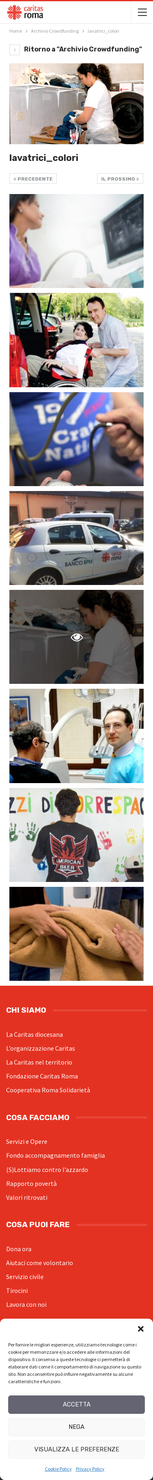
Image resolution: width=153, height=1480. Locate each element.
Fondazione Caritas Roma (42, 1076)
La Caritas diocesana (34, 1034)
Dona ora (18, 1249)
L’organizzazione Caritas (40, 1048)
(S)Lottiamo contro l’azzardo (47, 1169)
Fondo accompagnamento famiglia (55, 1155)
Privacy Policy (90, 1469)
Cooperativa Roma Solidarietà (48, 1090)
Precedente (33, 179)
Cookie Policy (58, 1469)
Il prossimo (120, 179)
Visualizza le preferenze (76, 1449)
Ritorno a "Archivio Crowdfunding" (75, 49)
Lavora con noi (26, 1304)
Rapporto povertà (31, 1183)
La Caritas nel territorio (39, 1062)
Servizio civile (25, 1276)
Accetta (77, 1404)
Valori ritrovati (26, 1197)
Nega (76, 1427)
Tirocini (17, 1290)
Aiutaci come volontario (39, 1263)
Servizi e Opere (26, 1141)
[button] (141, 1329)
